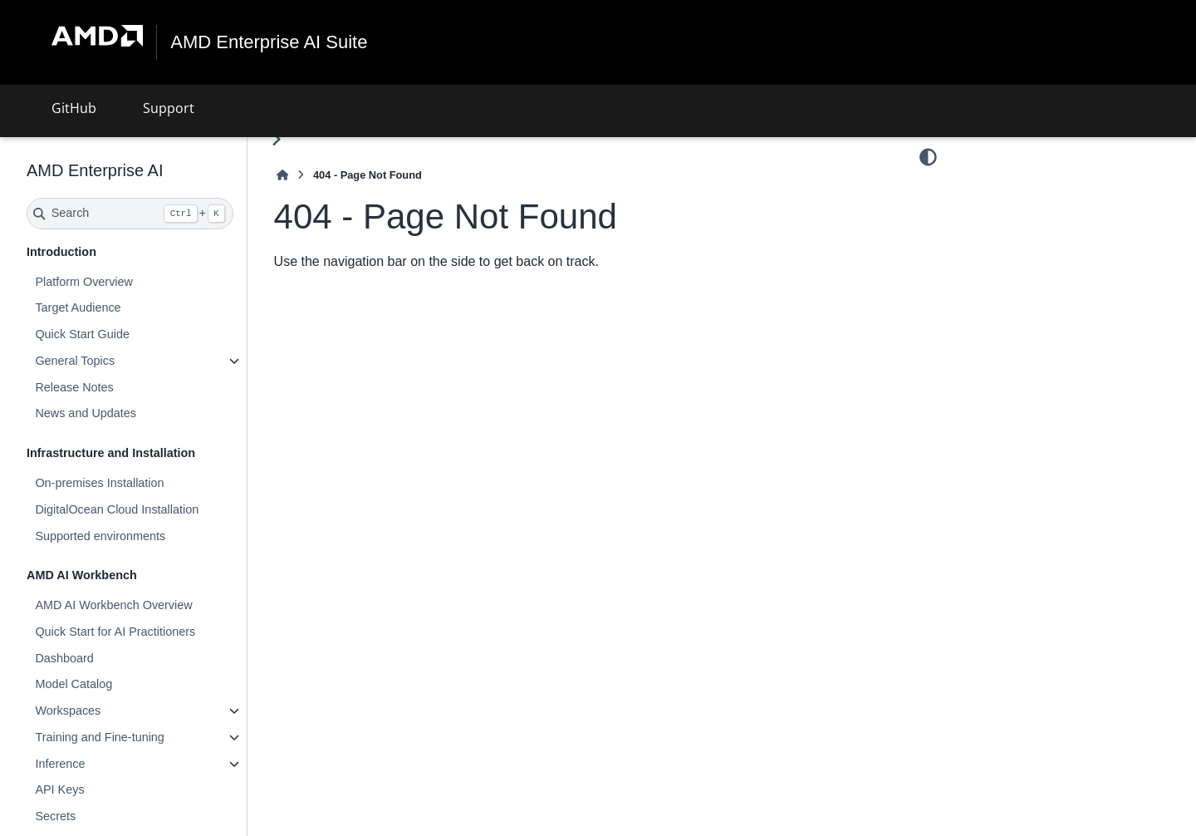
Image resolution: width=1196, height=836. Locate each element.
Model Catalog (73, 684)
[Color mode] (928, 157)
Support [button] (168, 108)
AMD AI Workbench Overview (113, 605)
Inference (60, 763)
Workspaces (67, 710)
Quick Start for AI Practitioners (115, 631)
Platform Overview (84, 281)
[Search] (130, 213)
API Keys (59, 789)
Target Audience (77, 307)
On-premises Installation (99, 482)
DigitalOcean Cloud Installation (117, 509)
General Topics (75, 360)
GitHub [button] (73, 108)
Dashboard (64, 657)
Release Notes (74, 387)
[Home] (282, 175)
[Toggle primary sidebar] (276, 139)
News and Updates (85, 413)
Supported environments (100, 535)
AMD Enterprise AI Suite (268, 42)
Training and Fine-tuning (99, 737)
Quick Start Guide (82, 334)
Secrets (55, 816)
